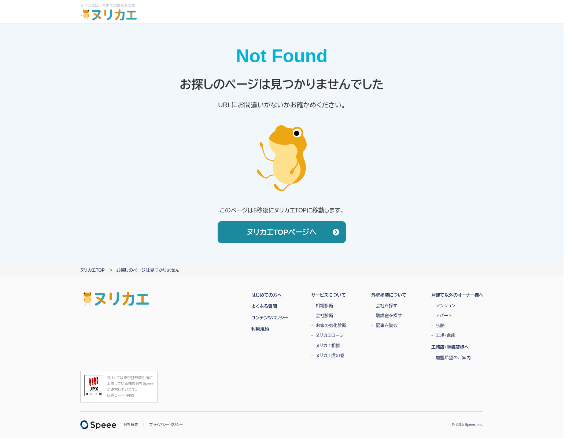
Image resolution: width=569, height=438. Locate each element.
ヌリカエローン (330, 335)
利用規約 (260, 329)
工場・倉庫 (445, 335)
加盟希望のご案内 (453, 357)
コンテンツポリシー (269, 317)
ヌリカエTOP (92, 270)
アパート (443, 315)
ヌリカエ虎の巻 (330, 355)
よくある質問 (264, 306)
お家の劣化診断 (331, 325)
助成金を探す (389, 315)
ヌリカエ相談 (328, 345)
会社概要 (130, 425)
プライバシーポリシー (166, 425)
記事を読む (387, 325)
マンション (445, 305)
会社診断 (324, 315)
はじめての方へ (266, 295)
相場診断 (324, 305)
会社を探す (387, 305)
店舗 (440, 325)
